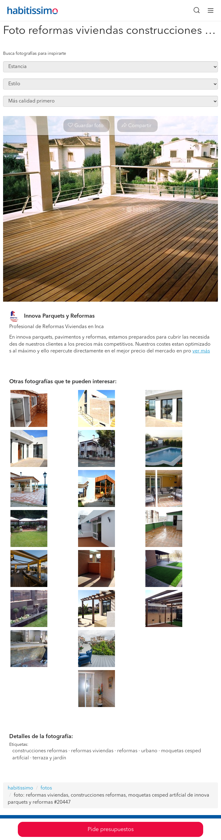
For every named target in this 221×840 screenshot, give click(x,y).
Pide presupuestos (111, 829)
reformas (127, 751)
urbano (149, 751)
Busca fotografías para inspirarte (34, 53)
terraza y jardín (49, 758)
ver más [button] (201, 351)
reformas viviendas (92, 751)
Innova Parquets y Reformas (59, 316)
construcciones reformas (39, 751)
